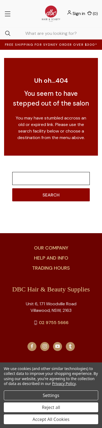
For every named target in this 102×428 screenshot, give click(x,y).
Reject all (51, 407)
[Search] (5, 33)
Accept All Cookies (51, 419)
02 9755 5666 (54, 322)
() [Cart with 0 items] (92, 13)
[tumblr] (70, 346)
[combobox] (51, 33)
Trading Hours (51, 268)
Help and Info (51, 258)
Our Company (51, 248)
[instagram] (44, 346)
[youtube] (57, 346)
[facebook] (32, 346)
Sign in (79, 13)
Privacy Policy (64, 383)
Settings (51, 395)
